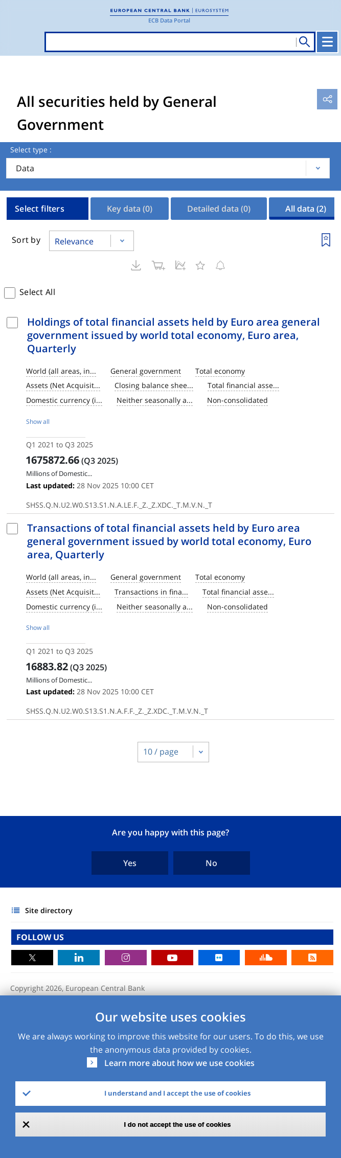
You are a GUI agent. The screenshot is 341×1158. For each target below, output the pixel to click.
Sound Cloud (266, 957)
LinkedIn (79, 957)
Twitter (32, 957)
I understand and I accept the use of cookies (177, 1093)
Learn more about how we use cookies (179, 1063)
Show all (38, 421)
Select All (37, 292)
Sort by (26, 239)
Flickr (219, 957)
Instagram (126, 957)
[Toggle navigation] (327, 42)
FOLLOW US (40, 937)
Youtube (172, 957)
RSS (312, 957)
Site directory (49, 910)
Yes (130, 863)
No (211, 863)
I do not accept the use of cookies (177, 1124)
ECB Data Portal (169, 20)
